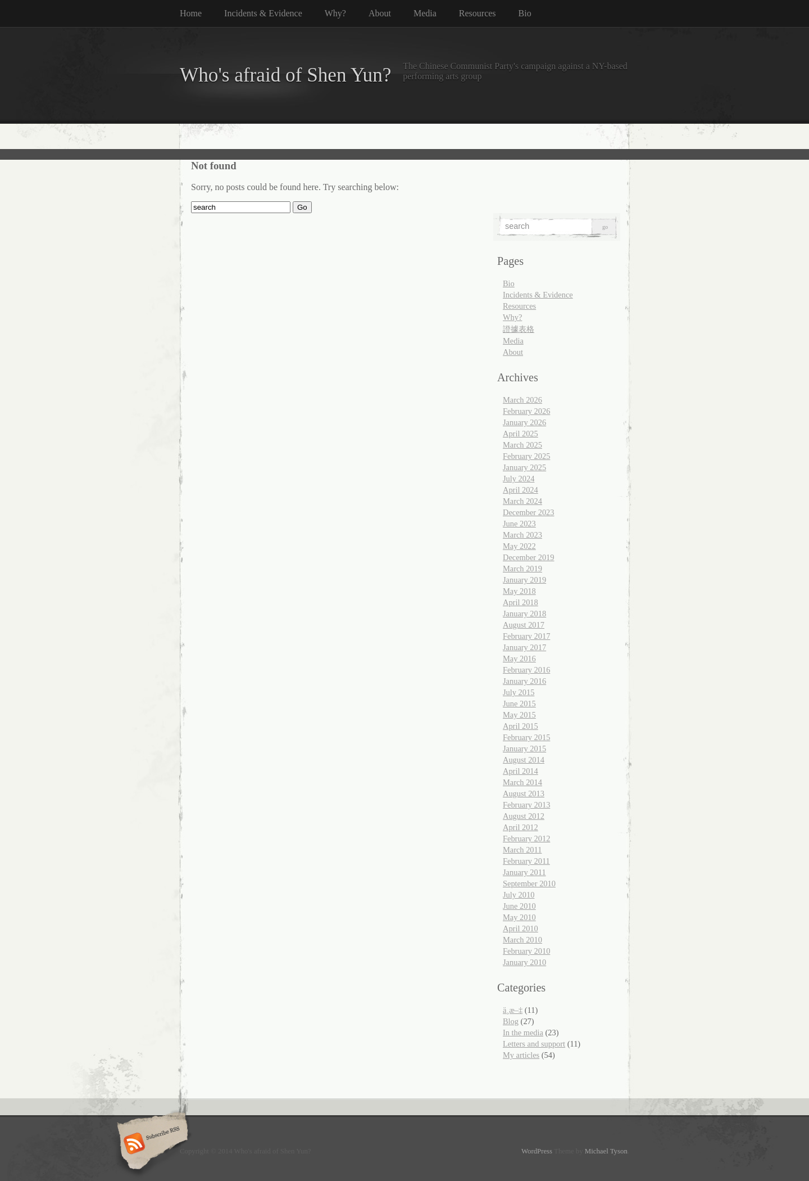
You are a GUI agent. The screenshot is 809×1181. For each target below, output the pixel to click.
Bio (525, 13)
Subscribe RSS (151, 1144)
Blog (511, 1021)
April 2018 (520, 602)
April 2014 (520, 771)
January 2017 (524, 647)
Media (425, 13)
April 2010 (520, 928)
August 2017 (523, 624)
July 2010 (518, 894)
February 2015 (526, 737)
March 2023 (522, 534)
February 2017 (526, 636)
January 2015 (524, 748)
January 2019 (524, 579)
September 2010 (529, 883)
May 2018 (519, 591)
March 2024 (522, 501)
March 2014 (522, 782)
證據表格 (518, 328)
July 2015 (518, 692)
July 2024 (518, 478)
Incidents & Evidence (263, 13)
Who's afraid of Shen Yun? (285, 75)
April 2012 (520, 827)
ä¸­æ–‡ (512, 1010)
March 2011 (522, 849)
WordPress (536, 1151)
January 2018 (524, 613)
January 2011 (524, 872)
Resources (477, 13)
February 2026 (526, 411)
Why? (335, 13)
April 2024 (520, 489)
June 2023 (519, 523)
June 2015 (519, 703)
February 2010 (526, 950)
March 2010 (522, 939)
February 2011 (526, 861)
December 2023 (529, 512)
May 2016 (519, 658)
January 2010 (524, 962)
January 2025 (524, 467)
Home (191, 13)
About (380, 13)
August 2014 (523, 759)
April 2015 (520, 726)
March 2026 (522, 399)
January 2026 (524, 422)
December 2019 (529, 557)
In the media (523, 1032)
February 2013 (526, 804)
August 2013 (523, 793)
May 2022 (519, 546)
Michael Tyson (606, 1151)
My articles (521, 1055)
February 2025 (526, 456)
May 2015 (519, 714)
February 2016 (526, 669)
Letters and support (534, 1043)
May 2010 (519, 917)
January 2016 (524, 681)
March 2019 (522, 568)
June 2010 (519, 905)
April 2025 (520, 433)
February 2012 (526, 838)
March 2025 (522, 444)
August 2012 (523, 816)
